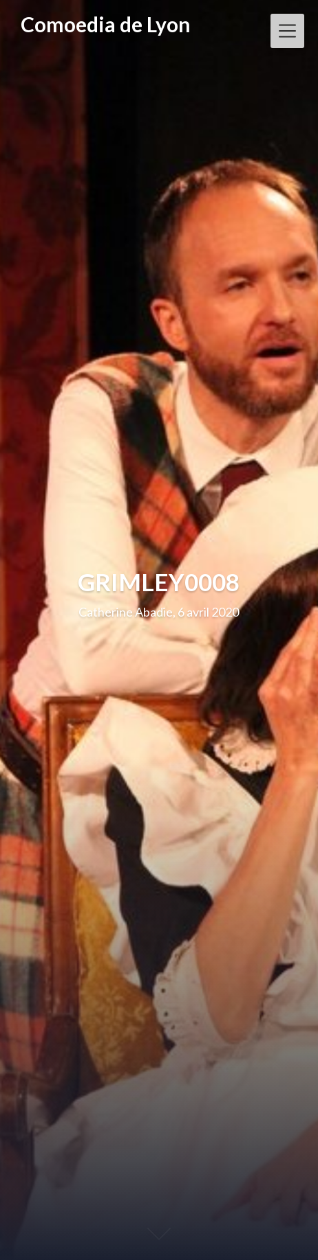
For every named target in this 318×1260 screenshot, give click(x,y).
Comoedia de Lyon (106, 24)
